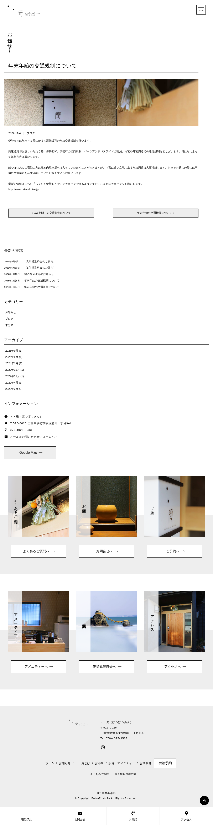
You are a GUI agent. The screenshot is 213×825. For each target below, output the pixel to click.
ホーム (49, 763)
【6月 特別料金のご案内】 (40, 267)
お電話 (133, 816)
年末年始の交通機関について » (156, 212)
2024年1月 (11, 363)
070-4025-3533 (21, 429)
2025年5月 (11, 356)
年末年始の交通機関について (41, 280)
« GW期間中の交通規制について (51, 212)
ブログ (31, 133)
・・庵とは (83, 763)
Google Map (28, 452)
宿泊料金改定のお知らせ (39, 274)
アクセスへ (172, 666)
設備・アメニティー (122, 763)
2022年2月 (11, 388)
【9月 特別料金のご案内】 (40, 261)
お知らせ (10, 312)
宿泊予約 (165, 763)
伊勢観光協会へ (104, 666)
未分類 (9, 325)
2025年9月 (11, 350)
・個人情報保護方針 (124, 774)
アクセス (186, 816)
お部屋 (99, 763)
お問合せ (145, 763)
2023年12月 (12, 369)
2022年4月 (11, 382)
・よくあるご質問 (98, 774)
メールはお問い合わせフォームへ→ (34, 436)
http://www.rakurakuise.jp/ (23, 189)
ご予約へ (172, 551)
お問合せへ (104, 551)
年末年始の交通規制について (42, 66)
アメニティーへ (36, 666)
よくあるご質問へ (36, 551)
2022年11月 (12, 376)
